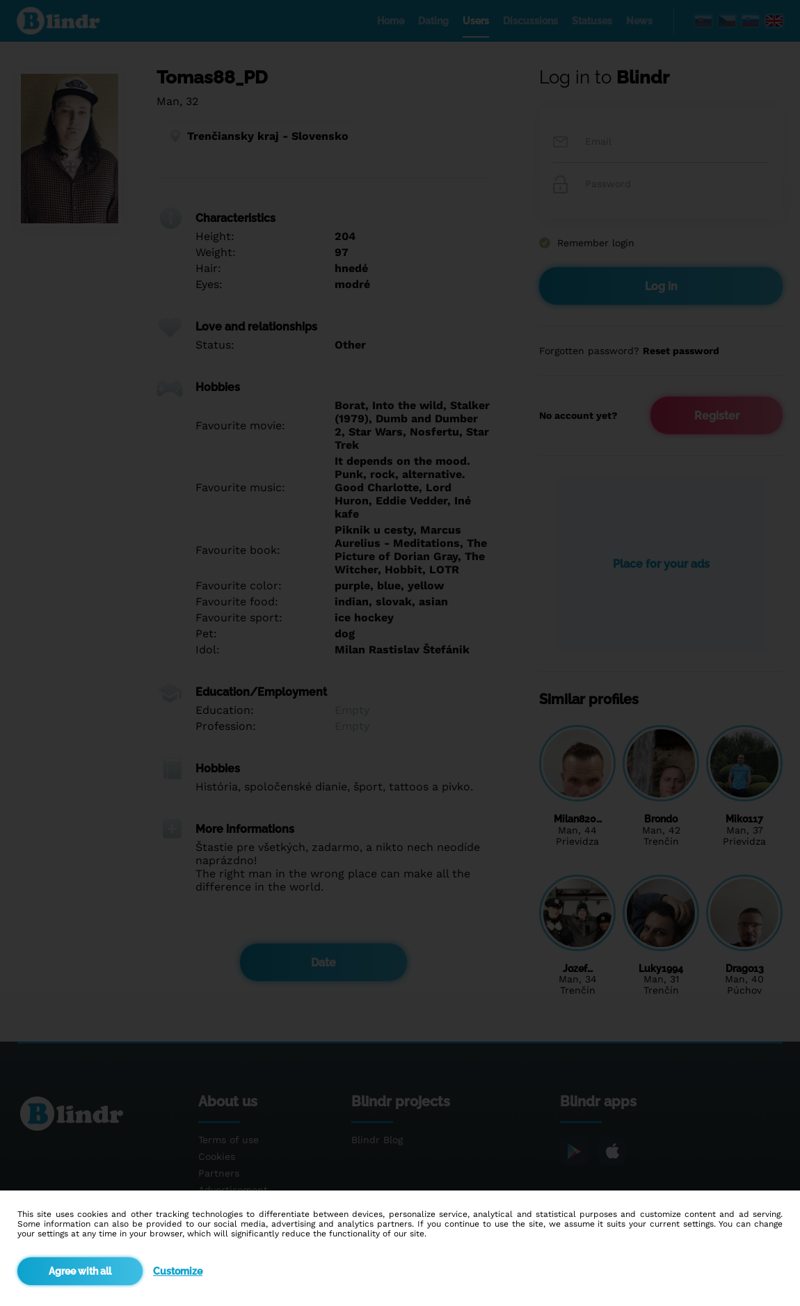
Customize (177, 1271)
